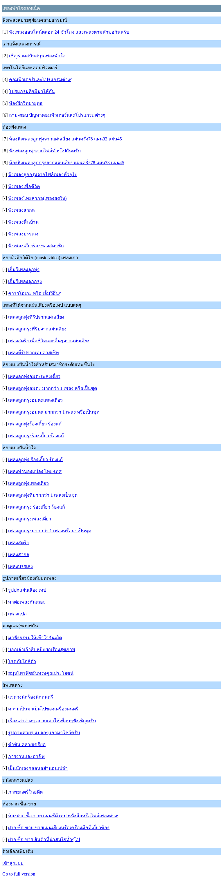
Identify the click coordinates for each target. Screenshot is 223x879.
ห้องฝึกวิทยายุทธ (26, 103)
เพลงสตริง (18, 542)
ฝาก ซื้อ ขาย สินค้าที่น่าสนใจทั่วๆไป (44, 839)
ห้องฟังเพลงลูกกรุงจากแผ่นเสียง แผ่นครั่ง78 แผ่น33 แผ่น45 (66, 162)
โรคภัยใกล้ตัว (22, 661)
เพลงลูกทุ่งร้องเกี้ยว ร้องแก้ (35, 423)
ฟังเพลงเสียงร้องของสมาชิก (36, 245)
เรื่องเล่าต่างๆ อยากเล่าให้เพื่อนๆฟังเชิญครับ (52, 720)
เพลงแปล (17, 613)
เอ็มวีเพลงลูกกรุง (25, 281)
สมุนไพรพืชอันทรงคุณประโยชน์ (40, 673)
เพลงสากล (18, 554)
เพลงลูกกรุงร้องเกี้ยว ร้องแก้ (36, 435)
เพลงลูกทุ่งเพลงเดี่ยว (28, 483)
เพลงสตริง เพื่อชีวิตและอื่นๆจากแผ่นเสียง (48, 340)
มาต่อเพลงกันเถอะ (27, 602)
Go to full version (18, 873)
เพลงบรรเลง (20, 566)
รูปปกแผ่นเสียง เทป (27, 590)
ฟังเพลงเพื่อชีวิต (24, 186)
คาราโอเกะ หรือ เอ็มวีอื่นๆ (35, 293)
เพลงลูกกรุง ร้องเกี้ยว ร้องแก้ (36, 507)
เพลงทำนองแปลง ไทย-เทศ (35, 471)
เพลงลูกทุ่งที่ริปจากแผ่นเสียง (36, 317)
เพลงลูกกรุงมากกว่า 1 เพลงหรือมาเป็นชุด (49, 530)
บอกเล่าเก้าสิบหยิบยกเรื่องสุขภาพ (41, 649)
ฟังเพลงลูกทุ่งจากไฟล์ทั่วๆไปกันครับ (45, 150)
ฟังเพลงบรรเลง (23, 233)
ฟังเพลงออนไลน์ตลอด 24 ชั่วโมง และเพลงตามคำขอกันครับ (69, 32)
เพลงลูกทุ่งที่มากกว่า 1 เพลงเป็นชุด (43, 495)
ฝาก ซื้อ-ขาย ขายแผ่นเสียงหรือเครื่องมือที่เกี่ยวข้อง (58, 827)
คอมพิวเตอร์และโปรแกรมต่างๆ (41, 79)
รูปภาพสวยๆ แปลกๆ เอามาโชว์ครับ (44, 732)
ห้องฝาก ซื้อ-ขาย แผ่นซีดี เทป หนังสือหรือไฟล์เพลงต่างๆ (64, 815)
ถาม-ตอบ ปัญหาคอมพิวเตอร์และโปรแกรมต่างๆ (57, 115)
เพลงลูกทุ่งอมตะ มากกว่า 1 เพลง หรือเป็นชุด (52, 388)
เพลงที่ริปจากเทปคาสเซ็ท (33, 352)
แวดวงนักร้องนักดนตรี (30, 697)
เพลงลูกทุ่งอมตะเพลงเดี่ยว (34, 376)
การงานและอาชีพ (26, 756)
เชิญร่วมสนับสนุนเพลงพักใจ (37, 55)
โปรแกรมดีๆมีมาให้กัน (32, 91)
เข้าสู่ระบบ (13, 863)
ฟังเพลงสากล (21, 210)
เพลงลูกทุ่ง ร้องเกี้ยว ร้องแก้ (35, 459)
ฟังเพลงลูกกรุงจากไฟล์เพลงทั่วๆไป (42, 174)
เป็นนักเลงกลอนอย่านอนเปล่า (38, 768)
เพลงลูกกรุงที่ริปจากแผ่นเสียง (37, 328)
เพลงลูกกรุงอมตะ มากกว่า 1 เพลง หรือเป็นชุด (53, 412)
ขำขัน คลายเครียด (27, 744)
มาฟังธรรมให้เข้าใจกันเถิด (35, 637)
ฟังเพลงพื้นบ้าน (23, 222)
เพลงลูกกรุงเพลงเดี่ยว (29, 518)
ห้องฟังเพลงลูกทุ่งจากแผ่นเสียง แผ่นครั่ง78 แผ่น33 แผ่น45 (65, 138)
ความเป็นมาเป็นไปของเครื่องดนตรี (43, 708)
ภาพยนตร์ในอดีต (25, 792)
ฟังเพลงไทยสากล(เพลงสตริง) (37, 198)
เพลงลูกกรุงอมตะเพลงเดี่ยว (35, 400)
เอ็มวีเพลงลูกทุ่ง (23, 269)
